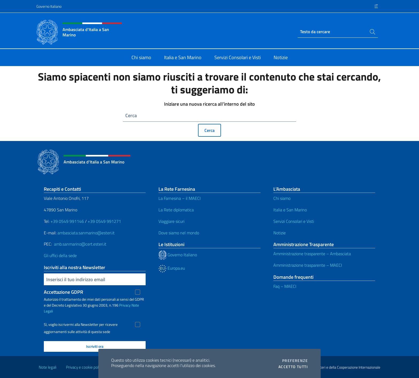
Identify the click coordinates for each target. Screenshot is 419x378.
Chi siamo (281, 198)
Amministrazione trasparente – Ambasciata (312, 253)
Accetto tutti (293, 367)
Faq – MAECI (284, 286)
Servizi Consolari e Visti (293, 221)
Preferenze (295, 360)
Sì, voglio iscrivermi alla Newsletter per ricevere (81, 324)
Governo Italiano (48, 6)
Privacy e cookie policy (84, 367)
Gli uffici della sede (60, 255)
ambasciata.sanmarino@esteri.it (86, 233)
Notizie (279, 233)
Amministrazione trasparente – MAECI (307, 265)
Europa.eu (171, 268)
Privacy (125, 305)
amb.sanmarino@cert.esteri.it (80, 244)
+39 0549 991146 (67, 221)
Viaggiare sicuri (171, 221)
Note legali (47, 367)
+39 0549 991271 (104, 221)
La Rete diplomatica (176, 210)
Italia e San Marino (290, 210)
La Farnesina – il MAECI (179, 198)
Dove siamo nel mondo (178, 233)
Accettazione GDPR (63, 292)
